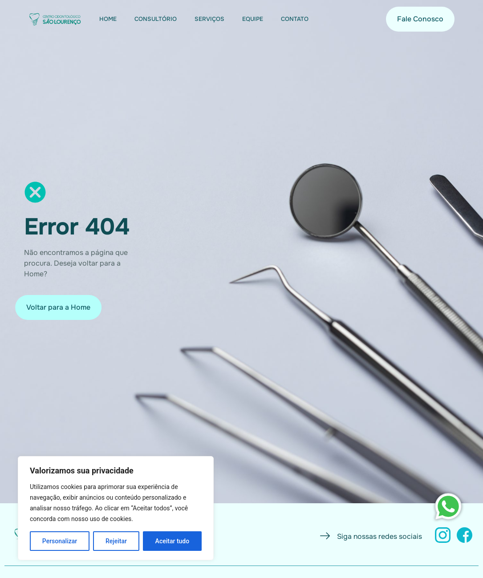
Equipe (252, 19)
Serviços (209, 19)
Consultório (155, 19)
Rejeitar (116, 541)
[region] (116, 508)
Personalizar (59, 541)
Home (108, 19)
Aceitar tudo (172, 541)
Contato (294, 19)
